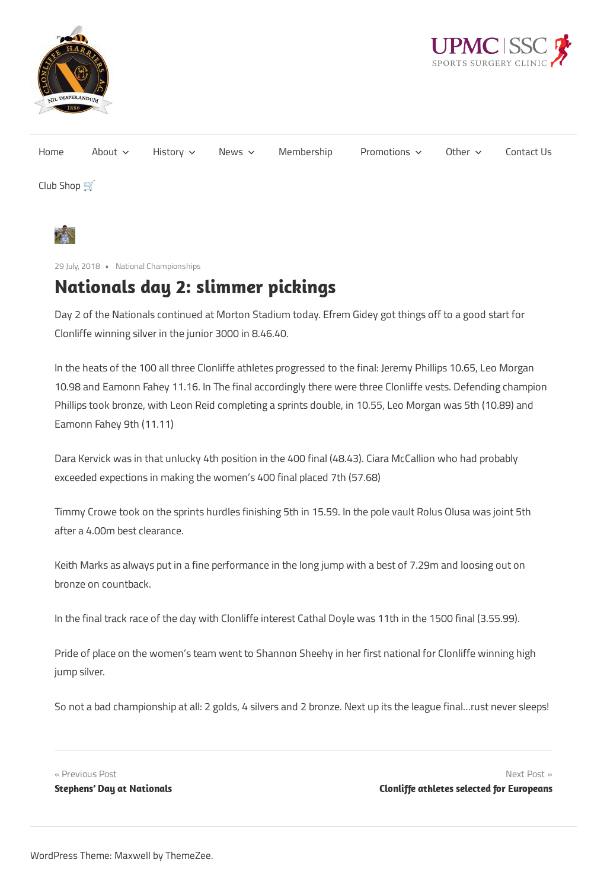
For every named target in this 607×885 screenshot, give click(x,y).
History (174, 151)
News (237, 151)
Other (464, 151)
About (110, 151)
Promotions (391, 151)
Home (51, 151)
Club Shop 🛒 (67, 185)
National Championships (158, 265)
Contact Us (529, 151)
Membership (306, 151)
